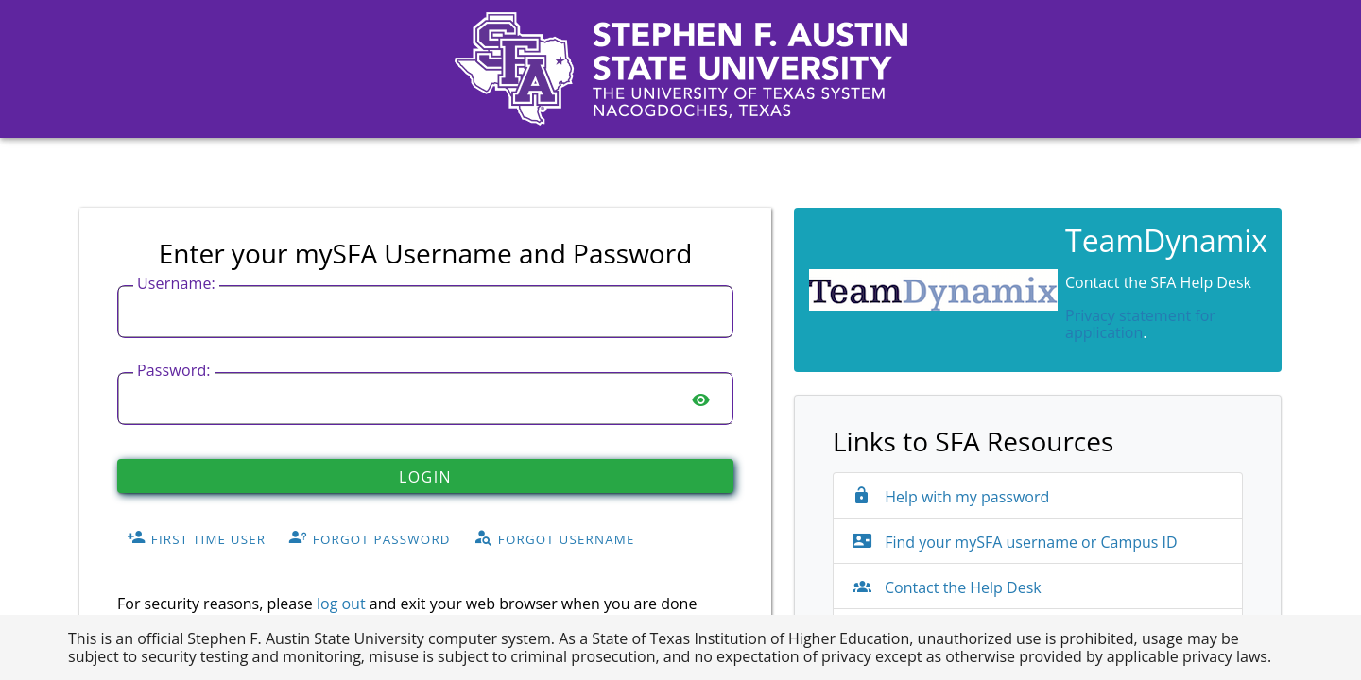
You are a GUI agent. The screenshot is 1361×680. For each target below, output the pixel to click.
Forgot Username (554, 538)
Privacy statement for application (1140, 324)
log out (341, 603)
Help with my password (951, 496)
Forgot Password (369, 538)
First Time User (196, 538)
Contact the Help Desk (947, 587)
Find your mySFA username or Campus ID (1015, 542)
